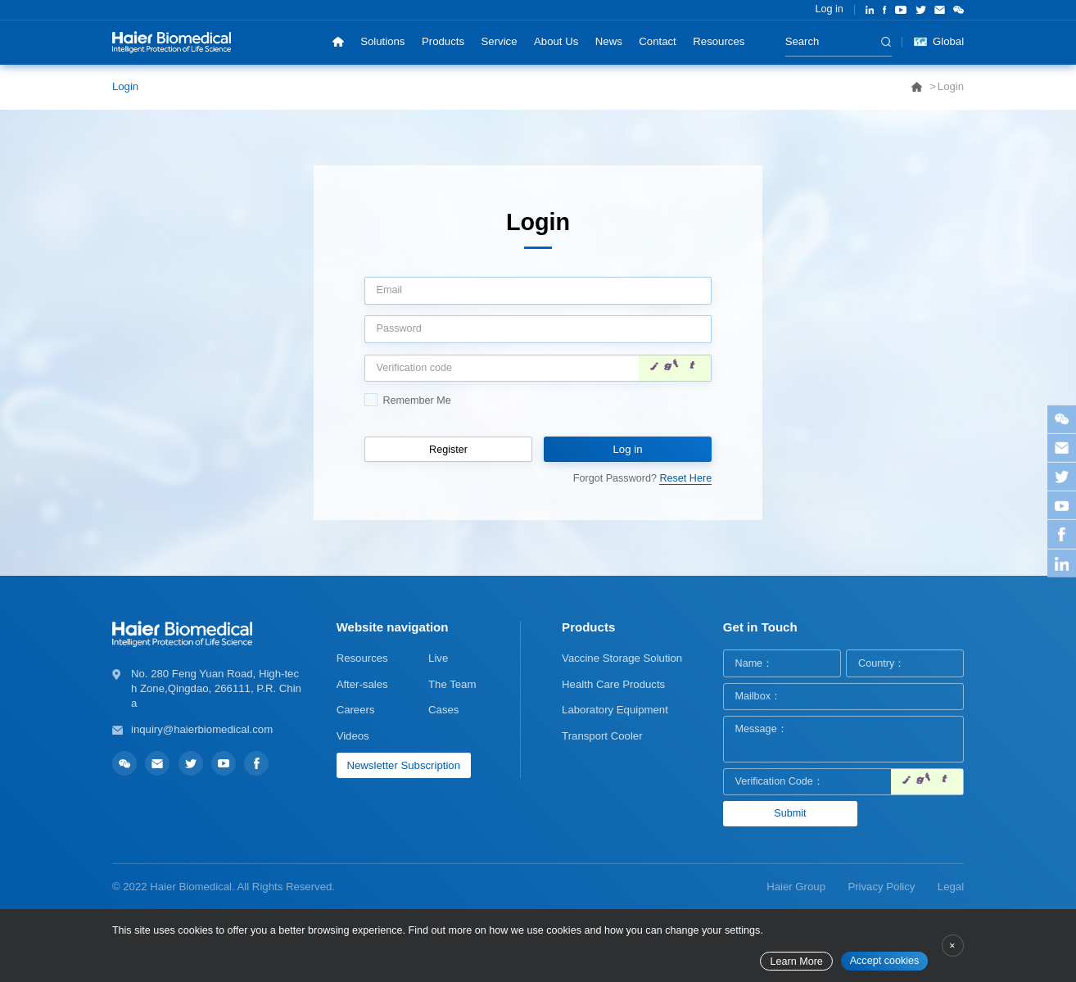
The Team (452, 684)
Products (443, 41)
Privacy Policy (881, 886)
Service (499, 41)
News (608, 41)
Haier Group (795, 886)
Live (438, 658)
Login (125, 86)
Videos (353, 736)
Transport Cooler (602, 736)
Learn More (796, 961)
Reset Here (685, 478)
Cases (443, 710)
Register (448, 449)
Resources (718, 41)
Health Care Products (613, 684)
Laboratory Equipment (615, 710)
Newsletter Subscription (403, 765)
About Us (556, 41)
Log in (829, 9)
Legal (951, 886)
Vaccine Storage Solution (622, 658)
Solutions (382, 41)
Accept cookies (885, 960)
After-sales (362, 684)
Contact (657, 41)
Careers (356, 710)
